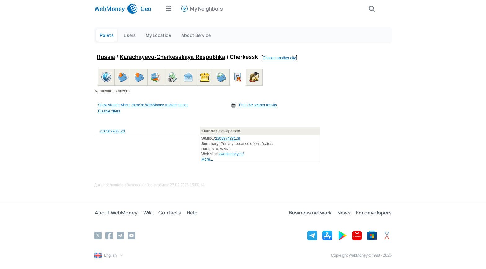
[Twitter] (98, 235)
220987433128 (112, 131)
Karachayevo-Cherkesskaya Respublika (172, 57)
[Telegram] (120, 235)
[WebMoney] (116, 8)
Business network (311, 212)
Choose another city (279, 58)
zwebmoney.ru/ (231, 154)
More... (207, 159)
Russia (106, 57)
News (344, 212)
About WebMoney (115, 212)
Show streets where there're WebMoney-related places (143, 105)
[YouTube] (131, 235)
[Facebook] (109, 235)
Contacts (168, 212)
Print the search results (258, 105)
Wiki (147, 212)
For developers (374, 212)
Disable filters (109, 111)
